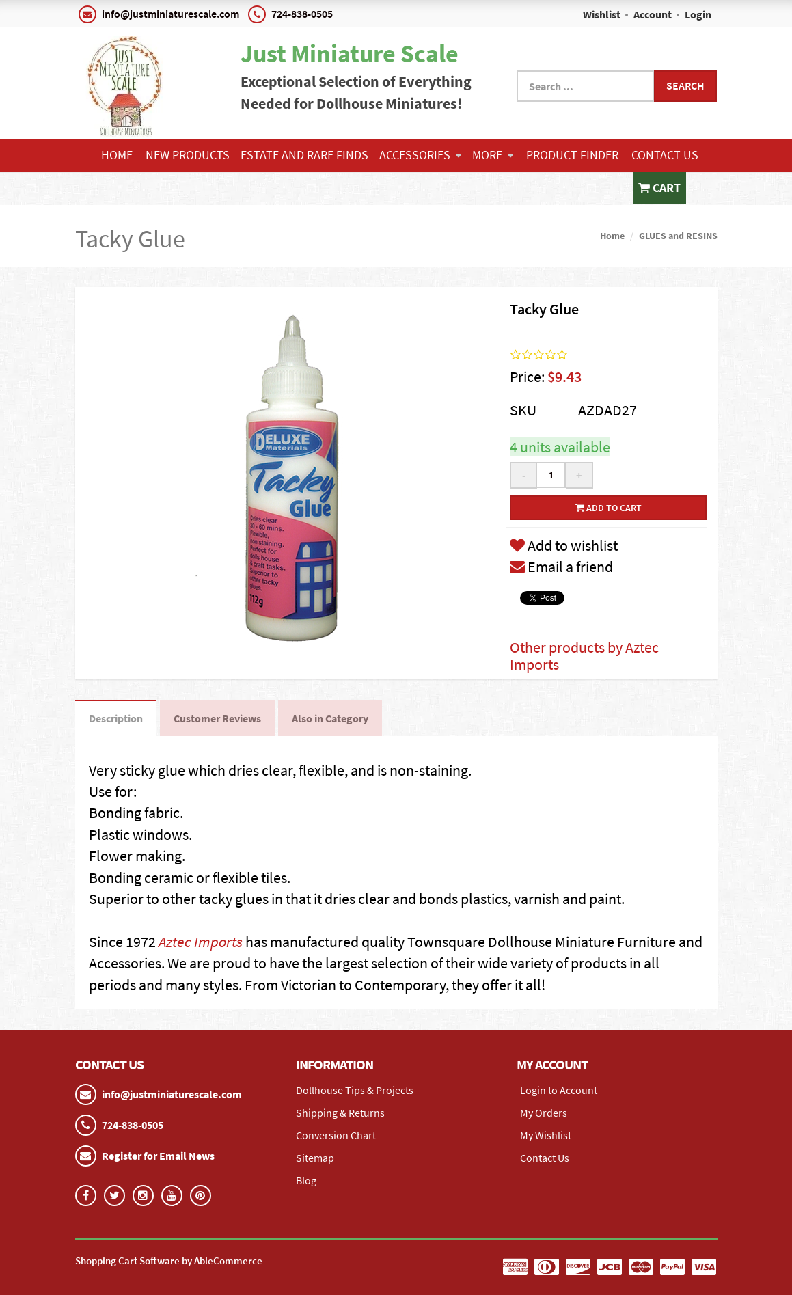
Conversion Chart (336, 1135)
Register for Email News (158, 1155)
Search (685, 85)
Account (652, 14)
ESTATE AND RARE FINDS (304, 155)
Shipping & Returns (340, 1112)
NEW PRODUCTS (188, 155)
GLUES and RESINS (678, 236)
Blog (306, 1180)
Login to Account (558, 1090)
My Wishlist (545, 1135)
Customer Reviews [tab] (217, 718)
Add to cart (608, 508)
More (492, 155)
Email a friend (561, 566)
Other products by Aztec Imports (584, 655)
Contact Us (664, 155)
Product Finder (572, 155)
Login (698, 14)
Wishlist (601, 14)
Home (117, 155)
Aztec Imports (201, 941)
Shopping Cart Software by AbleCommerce (168, 1260)
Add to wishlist (564, 545)
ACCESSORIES (420, 155)
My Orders (543, 1112)
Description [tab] (116, 718)
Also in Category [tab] (330, 718)
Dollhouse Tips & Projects (354, 1090)
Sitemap (315, 1157)
